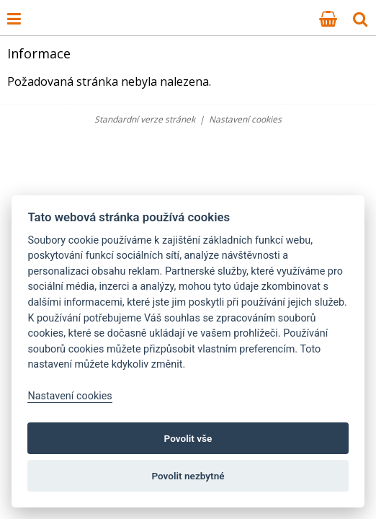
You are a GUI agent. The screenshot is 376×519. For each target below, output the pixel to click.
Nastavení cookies (245, 119)
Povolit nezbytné (187, 476)
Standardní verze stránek (144, 119)
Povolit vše (188, 438)
